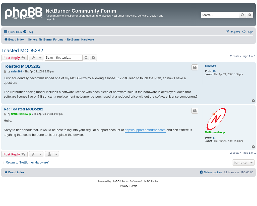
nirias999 (210, 65)
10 (214, 71)
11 (214, 138)
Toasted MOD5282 (22, 50)
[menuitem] (28, 32)
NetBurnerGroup (215, 132)
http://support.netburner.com (145, 130)
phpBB (115, 181)
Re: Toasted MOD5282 (23, 109)
